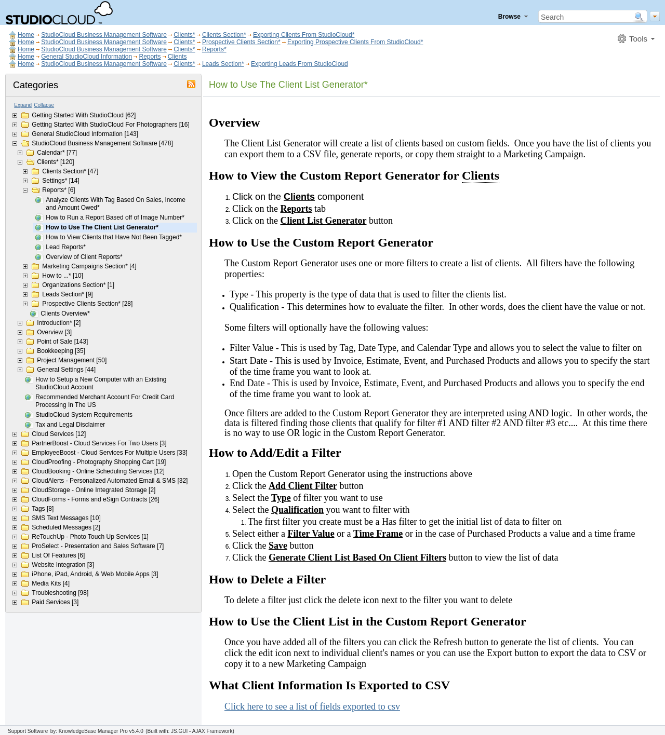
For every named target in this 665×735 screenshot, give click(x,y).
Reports (150, 56)
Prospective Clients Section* (241, 42)
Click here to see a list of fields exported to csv (312, 706)
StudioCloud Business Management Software (103, 34)
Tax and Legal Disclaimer (70, 424)
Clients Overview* (65, 313)
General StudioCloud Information (86, 56)
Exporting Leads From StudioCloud (299, 63)
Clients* (184, 34)
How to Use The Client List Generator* (102, 227)
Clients (177, 56)
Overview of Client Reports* (84, 257)
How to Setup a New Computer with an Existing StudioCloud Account (100, 383)
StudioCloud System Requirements (83, 414)
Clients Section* (224, 34)
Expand (23, 105)
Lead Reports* (66, 247)
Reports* (214, 49)
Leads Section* (223, 63)
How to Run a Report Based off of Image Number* (115, 217)
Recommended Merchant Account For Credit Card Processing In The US (104, 401)
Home (26, 34)
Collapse (44, 105)
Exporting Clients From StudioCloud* (303, 34)
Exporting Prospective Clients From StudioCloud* (355, 42)
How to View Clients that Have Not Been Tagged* (114, 237)
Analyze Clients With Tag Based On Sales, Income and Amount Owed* (115, 203)
